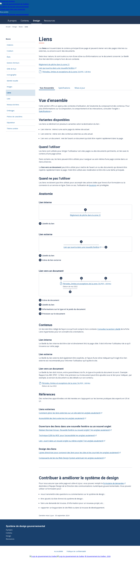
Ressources (49, 20)
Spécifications (44, 111)
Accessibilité (58, 551)
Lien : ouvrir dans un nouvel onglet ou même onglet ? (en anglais (72, 441)
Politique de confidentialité (76, 551)
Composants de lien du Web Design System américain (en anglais (72, 458)
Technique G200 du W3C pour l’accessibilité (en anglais (68, 435)
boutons (92, 185)
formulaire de (114, 483)
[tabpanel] (86, 278)
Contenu (25, 20)
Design (36, 20)
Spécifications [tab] (64, 88)
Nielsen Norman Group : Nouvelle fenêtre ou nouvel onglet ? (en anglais (75, 430)
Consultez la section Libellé (108, 329)
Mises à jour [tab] (80, 88)
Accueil (8, 27)
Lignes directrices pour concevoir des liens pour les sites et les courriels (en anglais (80, 452)
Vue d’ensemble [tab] (47, 88)
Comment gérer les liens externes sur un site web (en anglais (70, 413)
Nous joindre (4, 12)
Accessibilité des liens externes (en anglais (62, 418)
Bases (21, 27)
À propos (12, 20)
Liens (12, 94)
